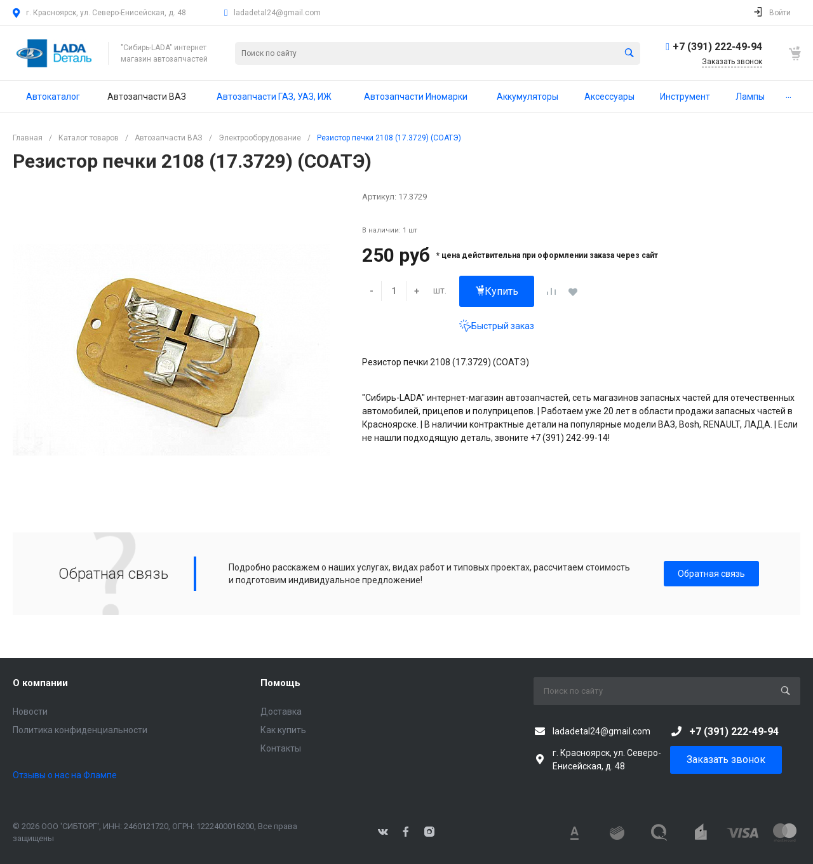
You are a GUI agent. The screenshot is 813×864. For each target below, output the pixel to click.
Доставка (281, 711)
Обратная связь (711, 574)
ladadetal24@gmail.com (277, 12)
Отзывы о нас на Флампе (65, 775)
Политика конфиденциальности (80, 730)
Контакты (280, 748)
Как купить (283, 730)
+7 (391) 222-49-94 (717, 47)
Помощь (280, 683)
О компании (40, 683)
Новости (30, 711)
